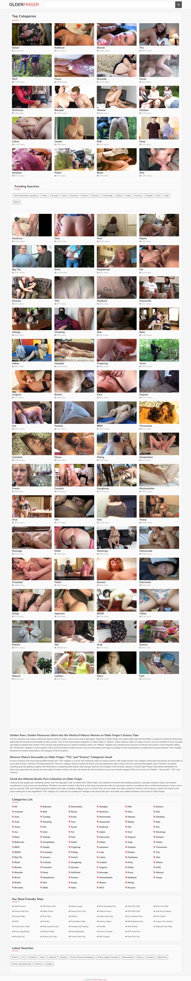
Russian (55, 239)
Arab (166, 239)
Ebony (140, 954)
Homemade (107, 239)
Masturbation (127, 954)
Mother (85, 239)
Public (118, 239)
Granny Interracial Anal (21, 961)
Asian (42, 954)
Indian (128, 239)
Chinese (38, 961)
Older (24, 4)
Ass (23, 954)
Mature (15, 954)
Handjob (148, 239)
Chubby (63, 954)
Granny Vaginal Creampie (107, 954)
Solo (64, 239)
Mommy (95, 239)
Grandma (74, 239)
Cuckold (32, 954)
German (138, 239)
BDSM (16, 245)
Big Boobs (162, 954)
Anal (158, 239)
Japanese (52, 954)
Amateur (150, 954)
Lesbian (49, 961)
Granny (44, 239)
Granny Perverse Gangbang (82, 954)
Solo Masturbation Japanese (25, 239)
